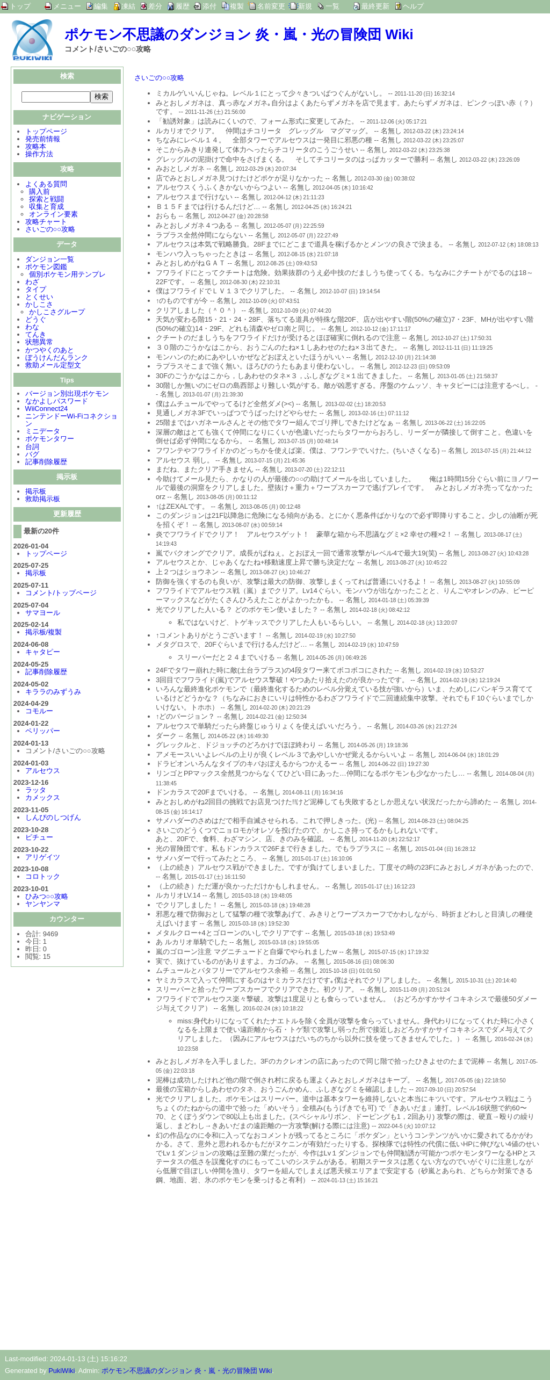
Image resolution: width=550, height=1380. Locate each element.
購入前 (39, 193)
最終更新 (375, 6)
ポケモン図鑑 (46, 268)
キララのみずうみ (53, 693)
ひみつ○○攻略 (46, 897)
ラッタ (35, 791)
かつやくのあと (49, 351)
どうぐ (35, 320)
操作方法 (39, 155)
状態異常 (39, 343)
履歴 (183, 6)
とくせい (39, 298)
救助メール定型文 (53, 366)
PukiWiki (61, 1371)
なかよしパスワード (56, 402)
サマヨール (42, 614)
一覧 (332, 6)
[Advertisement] (224, 1264)
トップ (20, 6)
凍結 (128, 6)
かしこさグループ (57, 313)
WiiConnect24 (46, 410)
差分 (155, 6)
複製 (237, 6)
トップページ (46, 132)
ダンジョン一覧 (49, 260)
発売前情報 (42, 140)
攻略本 (35, 147)
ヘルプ (413, 6)
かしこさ (39, 305)
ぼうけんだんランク (56, 359)
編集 (101, 6)
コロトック (42, 877)
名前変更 (271, 6)
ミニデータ (42, 432)
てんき (35, 335)
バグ (32, 455)
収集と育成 (46, 208)
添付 (209, 6)
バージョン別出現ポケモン (67, 395)
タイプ (35, 290)
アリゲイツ (42, 858)
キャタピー (42, 653)
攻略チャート (46, 223)
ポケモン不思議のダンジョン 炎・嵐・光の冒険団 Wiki (239, 34)
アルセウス (42, 772)
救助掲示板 (42, 500)
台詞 (32, 448)
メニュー (67, 6)
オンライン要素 (53, 215)
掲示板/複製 (43, 633)
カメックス (42, 798)
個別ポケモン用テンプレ (67, 275)
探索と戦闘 (46, 200)
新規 (305, 6)
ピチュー (39, 838)
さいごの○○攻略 (50, 230)
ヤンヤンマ (42, 905)
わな (32, 328)
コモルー (39, 712)
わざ (32, 283)
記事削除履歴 (46, 463)
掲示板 (35, 492)
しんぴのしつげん (53, 818)
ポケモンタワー (49, 440)
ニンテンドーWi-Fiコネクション (71, 421)
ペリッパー (42, 732)
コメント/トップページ (61, 594)
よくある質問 (46, 185)
